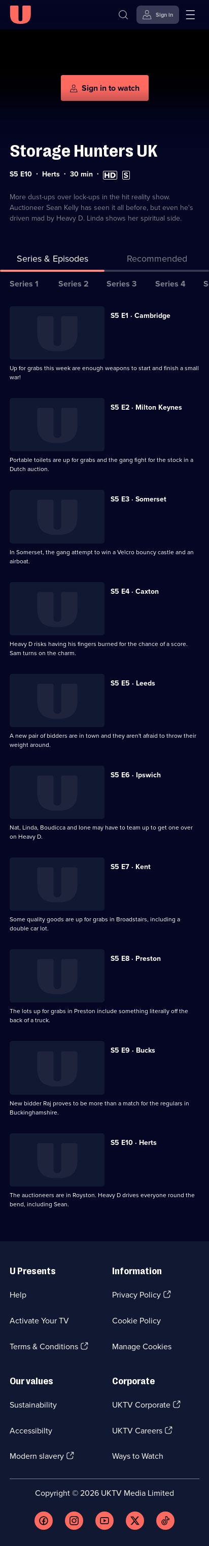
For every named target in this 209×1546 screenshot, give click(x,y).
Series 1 (24, 284)
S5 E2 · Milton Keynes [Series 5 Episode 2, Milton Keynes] (146, 407)
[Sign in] (157, 15)
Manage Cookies (141, 1346)
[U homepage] (20, 14)
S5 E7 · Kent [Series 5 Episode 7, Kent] (131, 866)
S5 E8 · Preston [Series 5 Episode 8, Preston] (136, 958)
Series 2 (73, 284)
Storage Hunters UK (83, 151)
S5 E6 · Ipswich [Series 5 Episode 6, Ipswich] (136, 775)
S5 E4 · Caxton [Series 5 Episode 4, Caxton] (135, 591)
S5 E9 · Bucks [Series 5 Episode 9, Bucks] (133, 1050)
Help (18, 1295)
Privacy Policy (136, 1295)
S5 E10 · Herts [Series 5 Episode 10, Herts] (134, 1142)
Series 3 (121, 284)
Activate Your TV (39, 1320)
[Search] (123, 15)
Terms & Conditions (44, 1346)
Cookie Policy (136, 1320)
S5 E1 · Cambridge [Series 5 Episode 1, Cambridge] (140, 315)
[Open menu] (190, 15)
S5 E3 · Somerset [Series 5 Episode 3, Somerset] (138, 499)
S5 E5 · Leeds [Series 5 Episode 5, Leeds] (133, 683)
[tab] (156, 261)
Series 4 (170, 284)
